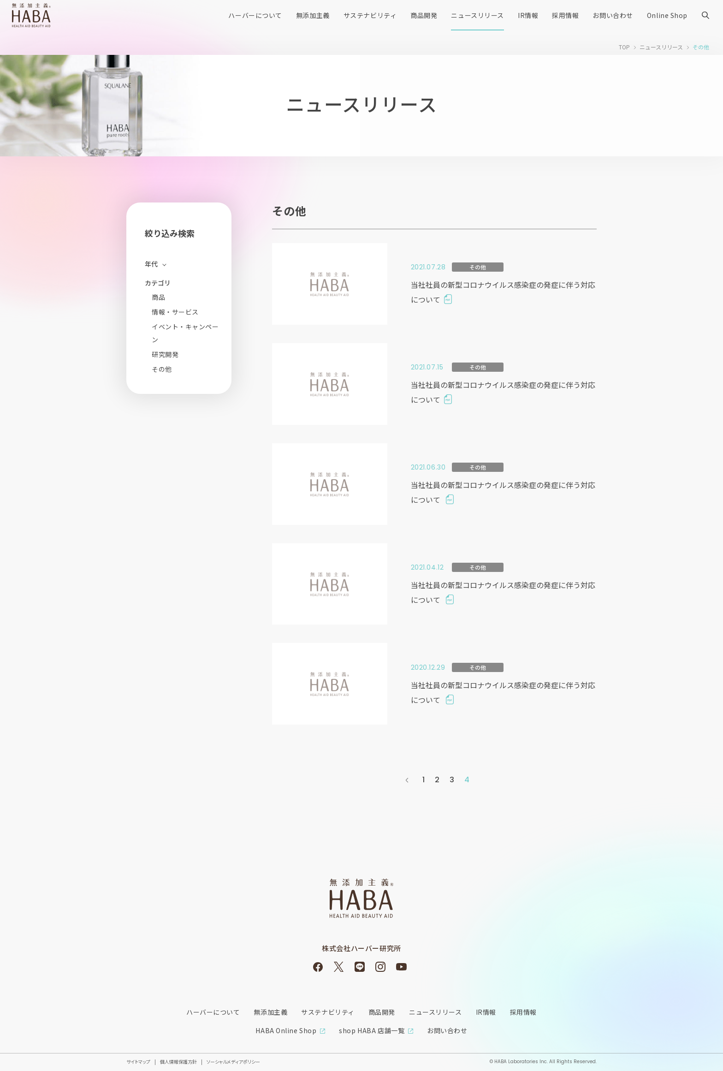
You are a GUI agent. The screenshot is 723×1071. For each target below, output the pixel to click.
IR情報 (528, 15)
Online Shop (667, 15)
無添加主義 (313, 15)
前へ (407, 780)
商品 (158, 297)
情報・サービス (175, 311)
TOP (624, 47)
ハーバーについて (255, 15)
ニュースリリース (477, 15)
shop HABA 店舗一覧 (371, 1030)
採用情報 (565, 15)
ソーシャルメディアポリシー (233, 1061)
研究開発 (165, 354)
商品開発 (423, 15)
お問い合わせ (613, 15)
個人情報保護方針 (178, 1061)
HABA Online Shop (285, 1030)
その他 (162, 369)
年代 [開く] (151, 263)
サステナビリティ (370, 15)
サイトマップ (138, 1061)
